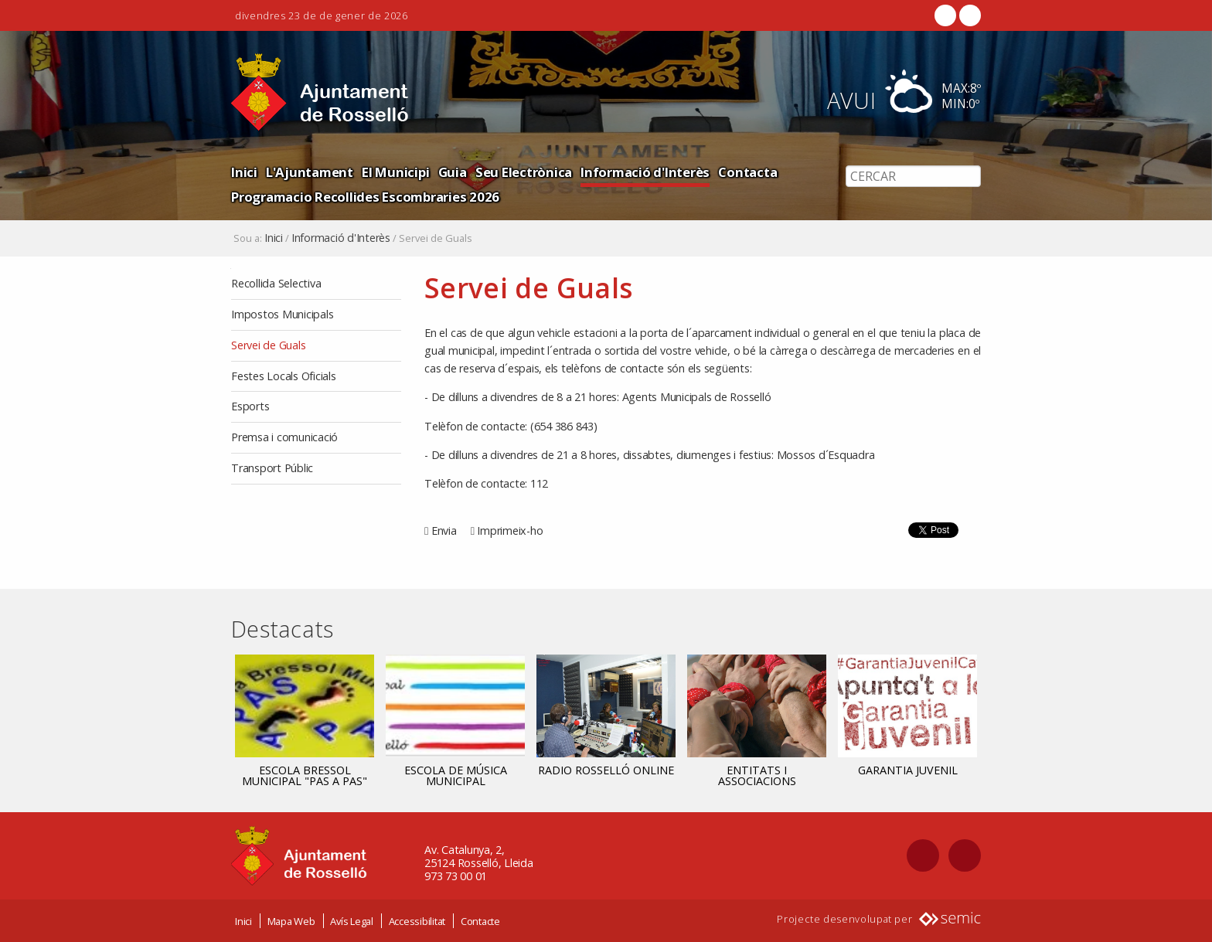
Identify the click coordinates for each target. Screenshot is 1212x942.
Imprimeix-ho (510, 530)
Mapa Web (291, 921)
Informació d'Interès (645, 172)
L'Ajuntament (309, 172)
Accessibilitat (417, 921)
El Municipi (395, 172)
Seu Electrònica (523, 172)
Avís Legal (351, 921)
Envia (444, 530)
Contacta (747, 172)
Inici (244, 172)
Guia (452, 172)
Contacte (480, 921)
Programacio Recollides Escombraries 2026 (365, 197)
